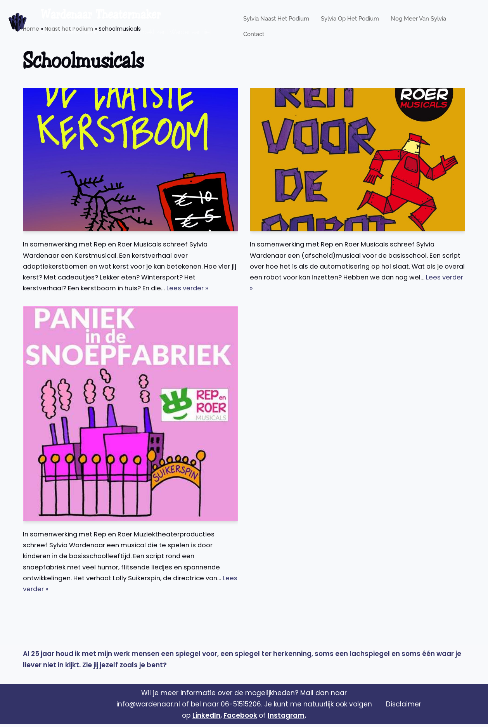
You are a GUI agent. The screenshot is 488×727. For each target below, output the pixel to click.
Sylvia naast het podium (276, 16)
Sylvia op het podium (350, 16)
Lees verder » (195, 289)
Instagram (286, 718)
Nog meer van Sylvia (418, 16)
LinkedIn (206, 718)
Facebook (240, 718)
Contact (253, 27)
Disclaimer (403, 707)
